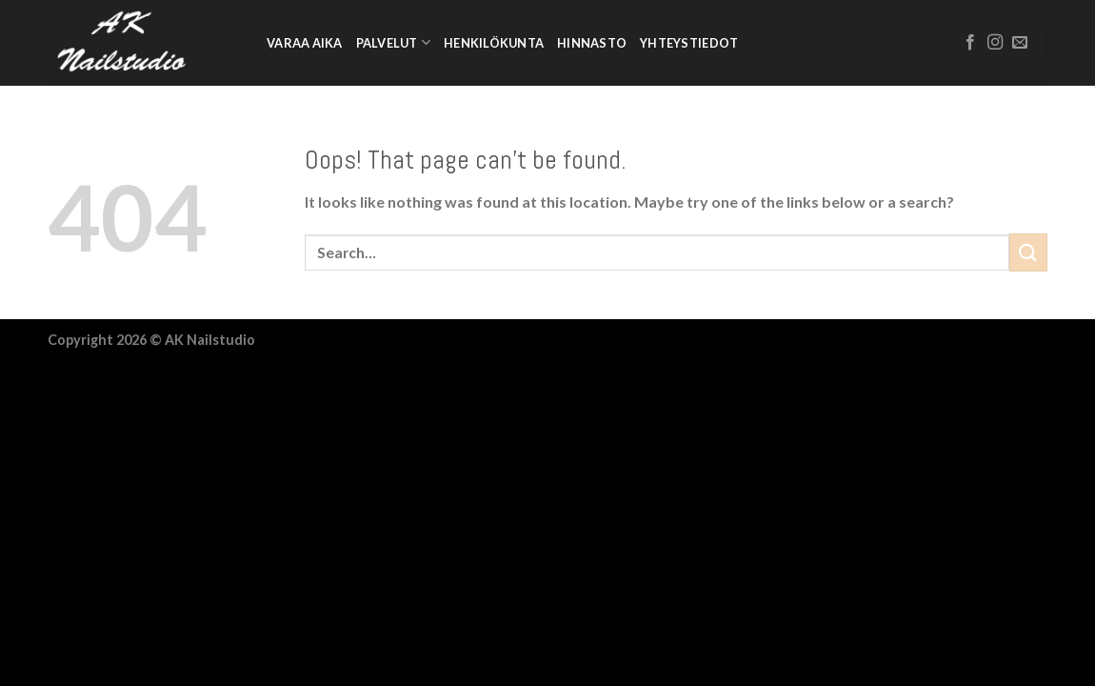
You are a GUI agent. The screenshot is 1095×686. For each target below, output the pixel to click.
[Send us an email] (1019, 42)
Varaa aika (305, 42)
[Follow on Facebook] (970, 42)
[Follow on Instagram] (995, 42)
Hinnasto (592, 42)
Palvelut (393, 42)
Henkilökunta (494, 42)
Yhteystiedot (689, 42)
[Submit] (1028, 252)
